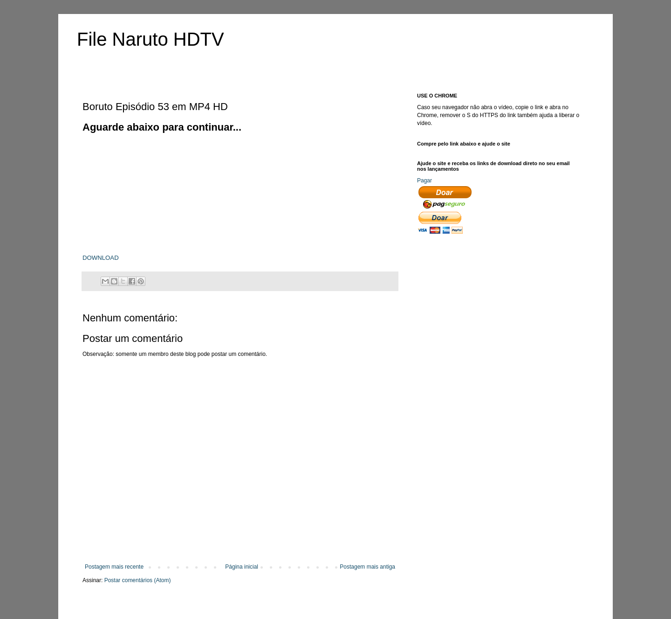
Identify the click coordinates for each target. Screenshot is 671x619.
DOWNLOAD (100, 257)
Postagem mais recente (114, 566)
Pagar (424, 180)
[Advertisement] (152, 192)
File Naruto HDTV (150, 39)
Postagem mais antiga (367, 566)
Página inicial (241, 566)
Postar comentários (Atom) (137, 580)
